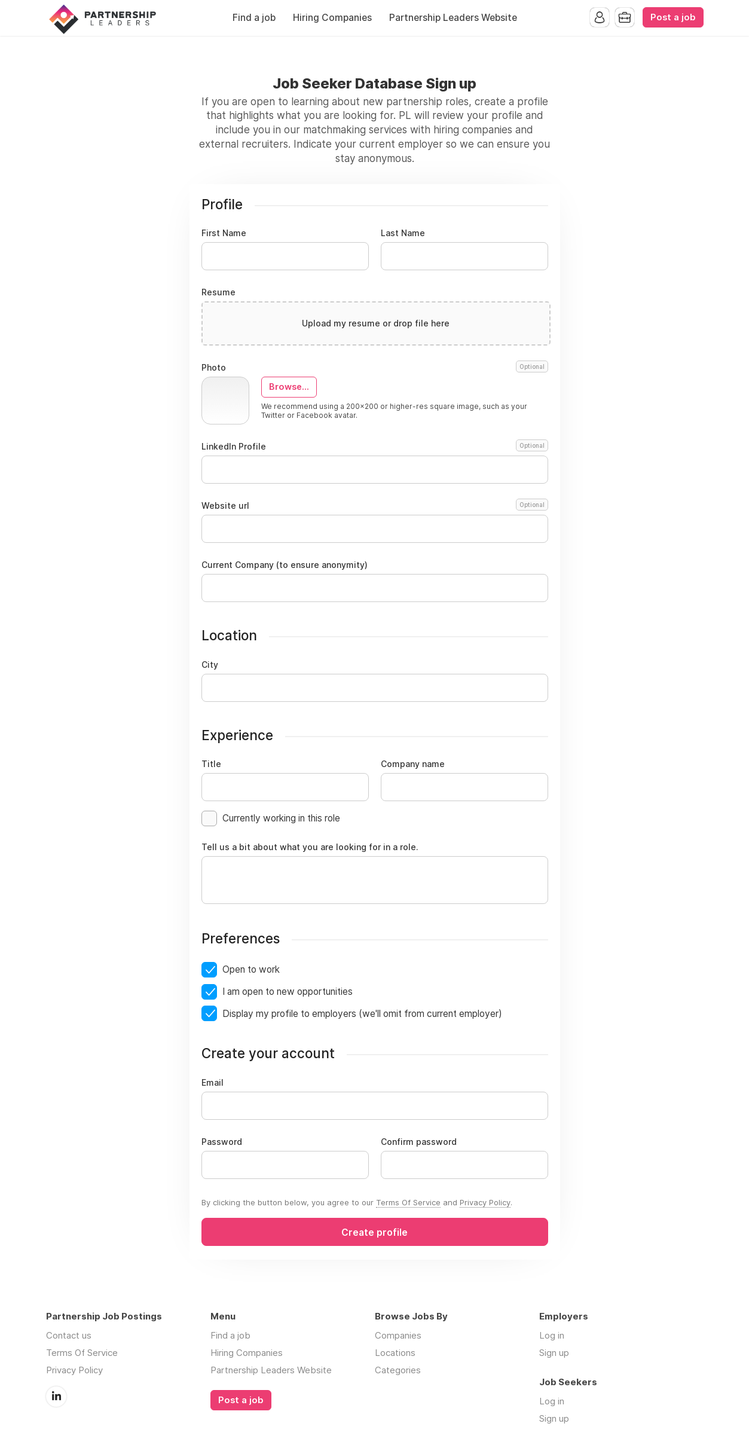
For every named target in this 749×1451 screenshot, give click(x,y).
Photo (374, 367)
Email (212, 1083)
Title (211, 764)
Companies (398, 1335)
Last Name (403, 233)
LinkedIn (56, 1396)
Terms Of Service (408, 1202)
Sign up (554, 1352)
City (209, 665)
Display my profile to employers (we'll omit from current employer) (362, 1013)
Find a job (254, 17)
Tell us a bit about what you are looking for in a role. (309, 847)
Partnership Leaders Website (453, 17)
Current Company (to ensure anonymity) (284, 565)
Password (221, 1142)
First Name (223, 233)
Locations (395, 1352)
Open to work (251, 969)
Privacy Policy (485, 1202)
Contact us (68, 1335)
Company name (413, 764)
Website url (374, 506)
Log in (551, 1335)
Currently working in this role (281, 818)
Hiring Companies (332, 17)
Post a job (673, 17)
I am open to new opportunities (287, 991)
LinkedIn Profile (374, 446)
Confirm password (419, 1142)
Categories (398, 1370)
